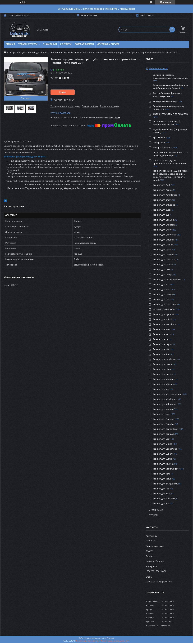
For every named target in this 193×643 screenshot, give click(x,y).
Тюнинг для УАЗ (161, 503)
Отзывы (153, 515)
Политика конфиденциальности (115, 641)
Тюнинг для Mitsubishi (164, 404)
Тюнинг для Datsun (163, 264)
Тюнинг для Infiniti (162, 319)
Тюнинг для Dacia (162, 249)
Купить (62, 92)
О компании (50, 44)
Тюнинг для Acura (162, 189)
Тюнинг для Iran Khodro (165, 324)
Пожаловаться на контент (87, 641)
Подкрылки (159, 142)
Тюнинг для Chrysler (163, 239)
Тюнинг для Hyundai (163, 314)
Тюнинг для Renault (38, 52)
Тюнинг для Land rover (164, 359)
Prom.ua (110, 638)
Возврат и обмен (84, 44)
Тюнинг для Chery (162, 229)
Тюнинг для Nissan (163, 409)
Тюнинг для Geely (162, 294)
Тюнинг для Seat (161, 438)
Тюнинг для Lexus (162, 364)
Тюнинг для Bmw (162, 199)
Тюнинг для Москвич (164, 498)
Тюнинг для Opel (161, 413)
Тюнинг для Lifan (162, 369)
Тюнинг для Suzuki (162, 458)
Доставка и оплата (108, 44)
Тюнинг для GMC (161, 299)
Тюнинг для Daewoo (163, 254)
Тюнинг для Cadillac (163, 219)
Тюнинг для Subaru (163, 453)
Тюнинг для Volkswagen (165, 468)
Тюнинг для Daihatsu (164, 259)
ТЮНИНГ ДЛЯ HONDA (164, 309)
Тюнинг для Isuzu (162, 329)
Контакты (66, 44)
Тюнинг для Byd (161, 214)
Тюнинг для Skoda (162, 443)
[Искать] (172, 29)
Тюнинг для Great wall (164, 304)
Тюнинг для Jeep (161, 349)
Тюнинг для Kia (161, 354)
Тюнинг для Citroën (163, 244)
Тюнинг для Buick (162, 209)
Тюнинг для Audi (161, 184)
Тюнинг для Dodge (162, 274)
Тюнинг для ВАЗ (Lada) (165, 483)
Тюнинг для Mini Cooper (165, 399)
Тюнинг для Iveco (162, 334)
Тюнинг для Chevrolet (164, 234)
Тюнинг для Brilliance (164, 204)
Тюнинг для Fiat (161, 284)
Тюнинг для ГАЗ (161, 488)
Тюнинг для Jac (161, 339)
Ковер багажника (162, 147)
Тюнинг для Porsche (163, 423)
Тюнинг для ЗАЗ (161, 493)
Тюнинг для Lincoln (163, 374)
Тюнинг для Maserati (164, 379)
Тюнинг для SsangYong (165, 448)
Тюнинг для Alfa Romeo (165, 194)
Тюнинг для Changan (164, 224)
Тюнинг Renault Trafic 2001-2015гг (68, 52)
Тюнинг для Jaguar (162, 344)
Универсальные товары (165, 101)
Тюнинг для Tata (161, 473)
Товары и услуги (27, 44)
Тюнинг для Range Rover (165, 428)
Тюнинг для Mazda (163, 384)
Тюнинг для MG (161, 389)
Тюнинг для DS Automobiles (167, 279)
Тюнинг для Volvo (162, 478)
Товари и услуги (158, 68)
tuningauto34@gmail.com (159, 581)
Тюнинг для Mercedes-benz (167, 394)
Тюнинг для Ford (161, 289)
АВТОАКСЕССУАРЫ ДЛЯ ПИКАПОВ (170, 114)
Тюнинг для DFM (161, 269)
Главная (10, 44)
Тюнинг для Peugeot (163, 418)
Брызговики (159, 137)
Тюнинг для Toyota (163, 463)
